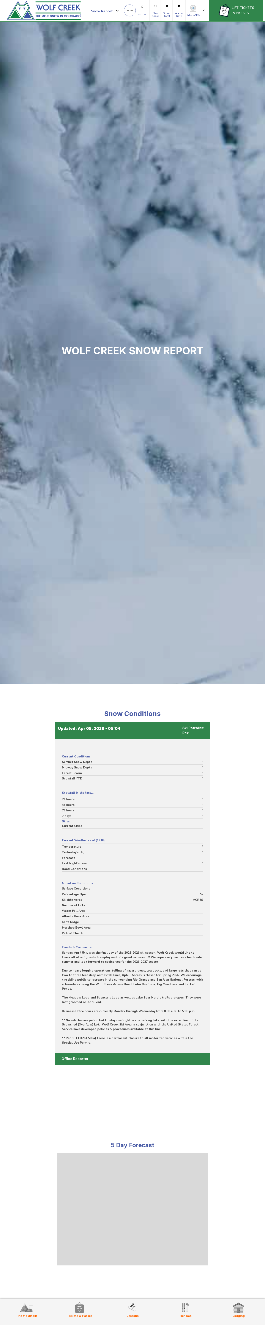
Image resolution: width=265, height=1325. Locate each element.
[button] (104, 10)
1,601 (16, 1067)
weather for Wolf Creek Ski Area (132, 1263)
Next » (23, 1067)
